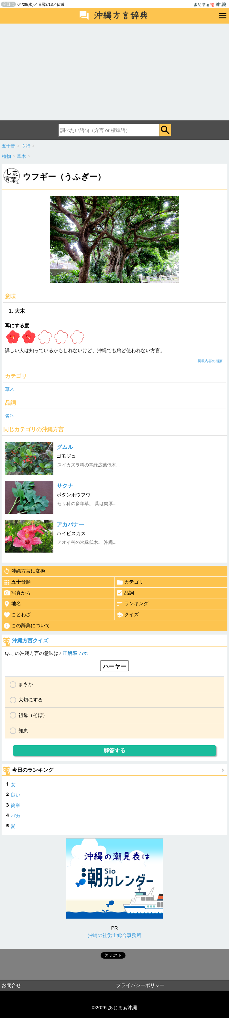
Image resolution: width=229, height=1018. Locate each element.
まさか (25, 684)
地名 (12, 603)
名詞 (10, 416)
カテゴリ (130, 582)
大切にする (30, 699)
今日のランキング (32, 770)
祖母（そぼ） (33, 715)
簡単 (15, 805)
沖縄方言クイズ (30, 640)
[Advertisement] (114, 72)
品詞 (125, 592)
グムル (65, 447)
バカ (15, 816)
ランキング (132, 603)
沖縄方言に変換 (24, 571)
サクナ (65, 486)
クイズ (127, 614)
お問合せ (11, 985)
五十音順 (17, 582)
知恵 (23, 730)
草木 (10, 389)
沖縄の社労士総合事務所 (114, 935)
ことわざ (17, 614)
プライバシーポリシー (140, 985)
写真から (17, 592)
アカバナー (70, 525)
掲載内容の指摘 (210, 361)
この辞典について (26, 625)
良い (15, 795)
